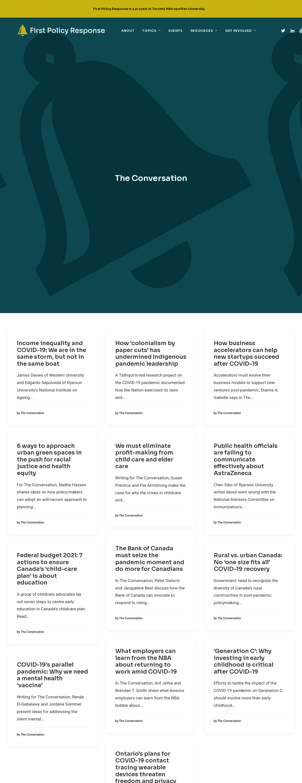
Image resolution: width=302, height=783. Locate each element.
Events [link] (158, 31)
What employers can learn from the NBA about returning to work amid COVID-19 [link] (146, 446)
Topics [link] (133, 31)
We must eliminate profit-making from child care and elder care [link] (144, 241)
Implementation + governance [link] (107, 711)
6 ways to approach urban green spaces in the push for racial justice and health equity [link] (49, 244)
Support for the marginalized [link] (107, 729)
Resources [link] (186, 31)
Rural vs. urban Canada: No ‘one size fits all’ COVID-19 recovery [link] (248, 346)
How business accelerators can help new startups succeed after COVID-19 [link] (246, 138)
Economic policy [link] (96, 692)
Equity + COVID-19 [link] (96, 702)
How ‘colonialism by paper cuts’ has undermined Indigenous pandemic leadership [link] (150, 138)
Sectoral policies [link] (97, 720)
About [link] (109, 31)
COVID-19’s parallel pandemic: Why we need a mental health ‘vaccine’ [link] (52, 460)
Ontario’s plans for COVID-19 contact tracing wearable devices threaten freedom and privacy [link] (145, 552)
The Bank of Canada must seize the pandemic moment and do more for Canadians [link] (149, 343)
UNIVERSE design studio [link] (183, 776)
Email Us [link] (178, 720)
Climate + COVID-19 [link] (97, 683)
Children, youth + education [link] (105, 674)
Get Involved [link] (222, 31)
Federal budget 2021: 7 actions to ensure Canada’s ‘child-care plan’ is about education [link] (50, 353)
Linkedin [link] (178, 690)
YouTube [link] (178, 706)
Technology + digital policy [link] (105, 738)
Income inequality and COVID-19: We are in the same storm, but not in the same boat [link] (51, 138)
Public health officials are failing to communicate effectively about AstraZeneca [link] (246, 244)
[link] (52, 30)
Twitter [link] (176, 676)
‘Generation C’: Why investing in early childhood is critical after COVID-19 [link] (243, 446)
